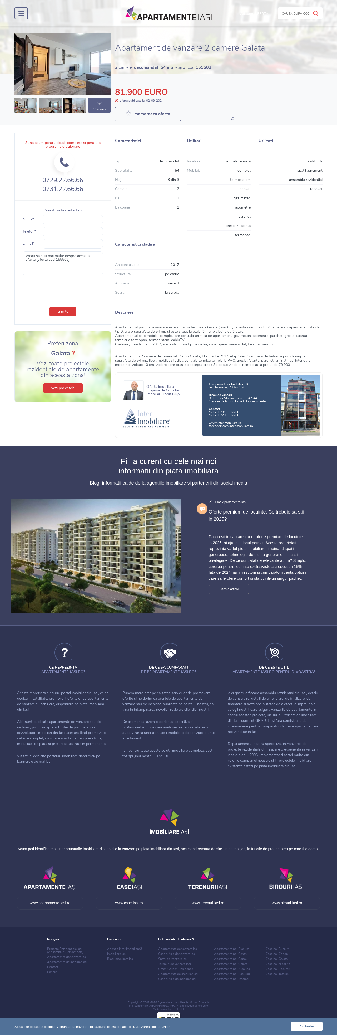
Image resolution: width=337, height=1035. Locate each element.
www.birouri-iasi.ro (287, 903)
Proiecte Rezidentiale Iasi (65, 950)
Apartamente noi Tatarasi (231, 978)
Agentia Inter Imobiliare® (124, 948)
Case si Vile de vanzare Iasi (177, 953)
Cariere (52, 972)
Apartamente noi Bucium (231, 948)
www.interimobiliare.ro (225, 422)
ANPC (172, 1005)
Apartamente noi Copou (231, 958)
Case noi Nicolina (278, 963)
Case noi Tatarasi (277, 973)
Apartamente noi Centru (231, 953)
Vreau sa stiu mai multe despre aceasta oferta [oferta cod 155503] (63, 263)
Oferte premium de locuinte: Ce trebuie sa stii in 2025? (256, 515)
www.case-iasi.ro (129, 903)
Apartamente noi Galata (230, 963)
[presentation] (63, 290)
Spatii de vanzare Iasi (172, 958)
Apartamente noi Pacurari (232, 973)
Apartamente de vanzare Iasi (67, 957)
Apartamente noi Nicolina (232, 968)
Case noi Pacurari (278, 968)
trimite (63, 311)
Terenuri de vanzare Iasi (174, 963)
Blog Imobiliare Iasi (120, 958)
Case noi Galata (277, 958)
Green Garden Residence (175, 968)
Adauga (254, 14)
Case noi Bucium (277, 948)
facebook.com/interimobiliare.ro (231, 426)
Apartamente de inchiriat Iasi (67, 962)
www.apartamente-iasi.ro (50, 903)
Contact (52, 967)
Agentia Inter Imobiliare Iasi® (175, 1002)
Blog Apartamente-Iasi (230, 502)
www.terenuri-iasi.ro (208, 903)
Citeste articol (229, 589)
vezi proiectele (63, 388)
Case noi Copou (277, 953)
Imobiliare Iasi (116, 953)
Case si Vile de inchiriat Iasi (177, 978)
